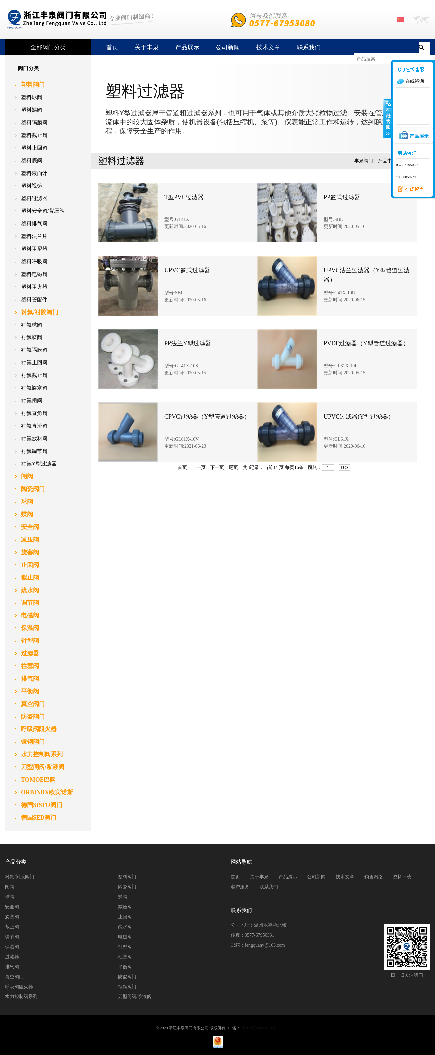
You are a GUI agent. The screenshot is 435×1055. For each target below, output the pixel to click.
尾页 (233, 467)
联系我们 (309, 47)
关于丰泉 (147, 47)
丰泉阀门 (363, 160)
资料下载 (402, 876)
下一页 (217, 467)
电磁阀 (125, 936)
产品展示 (187, 47)
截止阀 (12, 926)
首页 (112, 47)
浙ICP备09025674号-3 (260, 1028)
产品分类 (15, 862)
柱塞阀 (125, 956)
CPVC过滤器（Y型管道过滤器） (207, 416)
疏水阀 (125, 926)
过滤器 (12, 956)
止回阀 (125, 916)
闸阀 (9, 886)
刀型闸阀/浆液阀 (135, 996)
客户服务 (240, 886)
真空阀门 (14, 976)
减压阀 (125, 906)
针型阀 (125, 946)
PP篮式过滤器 (342, 197)
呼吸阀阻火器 (19, 986)
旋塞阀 (12, 916)
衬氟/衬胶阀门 (19, 876)
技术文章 (268, 47)
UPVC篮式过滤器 (187, 270)
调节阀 (12, 936)
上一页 (199, 467)
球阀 (9, 896)
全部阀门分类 (48, 47)
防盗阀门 (127, 976)
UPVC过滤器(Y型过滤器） (359, 416)
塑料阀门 (127, 876)
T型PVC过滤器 (184, 197)
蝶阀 (122, 896)
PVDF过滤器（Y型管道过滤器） (366, 343)
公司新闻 (228, 47)
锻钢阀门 (127, 986)
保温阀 (12, 946)
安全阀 (12, 906)
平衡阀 (125, 966)
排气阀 (12, 966)
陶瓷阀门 (127, 886)
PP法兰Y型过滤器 (187, 343)
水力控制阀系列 (21, 996)
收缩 (387, 118)
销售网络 (373, 876)
